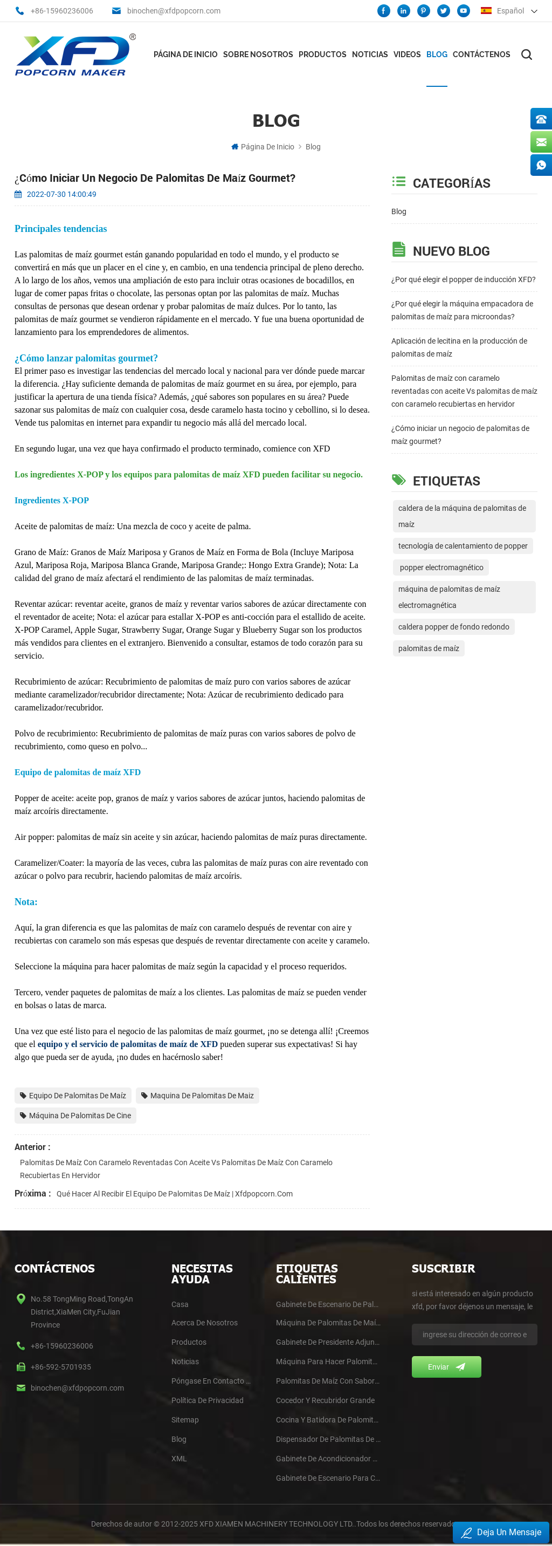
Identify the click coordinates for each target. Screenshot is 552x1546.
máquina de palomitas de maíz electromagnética (449, 597)
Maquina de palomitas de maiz (197, 1095)
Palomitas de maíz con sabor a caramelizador (328, 1381)
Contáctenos (481, 54)
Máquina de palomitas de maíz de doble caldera (328, 1322)
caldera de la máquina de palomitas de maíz (462, 516)
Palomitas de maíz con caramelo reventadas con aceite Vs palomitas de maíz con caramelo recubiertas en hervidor (464, 391)
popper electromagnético (441, 567)
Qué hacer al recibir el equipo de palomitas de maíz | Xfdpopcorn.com (175, 1193)
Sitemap (185, 1419)
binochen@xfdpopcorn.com (173, 10)
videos (407, 54)
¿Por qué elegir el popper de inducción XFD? (463, 279)
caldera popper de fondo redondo (453, 626)
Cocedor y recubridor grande (325, 1400)
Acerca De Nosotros (204, 1322)
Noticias (370, 54)
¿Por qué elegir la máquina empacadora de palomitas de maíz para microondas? (462, 310)
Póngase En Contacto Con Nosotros (213, 1381)
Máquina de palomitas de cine (75, 1115)
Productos (323, 54)
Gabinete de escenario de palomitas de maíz (328, 1304)
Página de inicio (186, 54)
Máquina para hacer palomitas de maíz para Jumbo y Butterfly (328, 1361)
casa (180, 1304)
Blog (436, 54)
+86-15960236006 (62, 10)
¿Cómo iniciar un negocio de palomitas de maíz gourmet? (460, 435)
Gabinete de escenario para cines (328, 1478)
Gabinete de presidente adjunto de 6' (328, 1342)
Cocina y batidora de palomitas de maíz (328, 1419)
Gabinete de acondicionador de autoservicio (328, 1458)
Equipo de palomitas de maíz (73, 1095)
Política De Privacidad (207, 1400)
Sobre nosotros (258, 54)
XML (179, 1458)
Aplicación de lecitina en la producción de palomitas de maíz (459, 347)
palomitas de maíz (428, 648)
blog (179, 1439)
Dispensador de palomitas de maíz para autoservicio (328, 1439)
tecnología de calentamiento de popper (463, 546)
